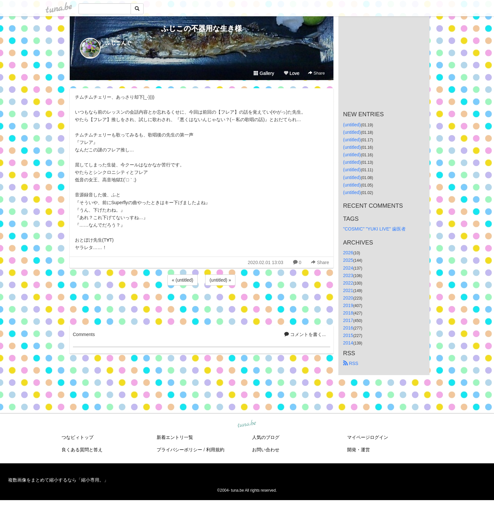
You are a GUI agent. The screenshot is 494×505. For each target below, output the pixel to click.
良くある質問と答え (82, 449)
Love (291, 73)
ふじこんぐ (119, 43)
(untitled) (352, 124)
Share (316, 73)
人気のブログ (265, 437)
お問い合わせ (265, 449)
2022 (348, 283)
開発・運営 (358, 449)
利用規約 (215, 449)
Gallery (264, 73)
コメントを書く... (305, 334)
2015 (348, 335)
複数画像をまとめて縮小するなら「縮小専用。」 (58, 480)
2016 (348, 327)
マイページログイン (367, 437)
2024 (348, 268)
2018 (348, 313)
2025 (348, 260)
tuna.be (247, 424)
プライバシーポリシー (179, 449)
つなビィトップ (77, 437)
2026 (348, 252)
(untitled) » (220, 280)
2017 (348, 320)
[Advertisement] (201, 304)
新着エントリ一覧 (175, 437)
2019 (348, 305)
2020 (348, 298)
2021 (348, 290)
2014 (348, 342)
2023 (348, 275)
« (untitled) (182, 280)
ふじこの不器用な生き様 (201, 28)
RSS (351, 363)
